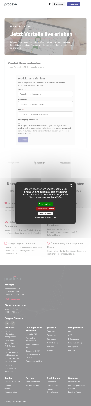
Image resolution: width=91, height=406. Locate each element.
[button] (59, 4)
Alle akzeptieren (45, 204)
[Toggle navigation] (84, 4)
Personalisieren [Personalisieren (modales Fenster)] (45, 213)
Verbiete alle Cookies (45, 209)
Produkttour (73, 4)
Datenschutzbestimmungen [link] (45, 217)
